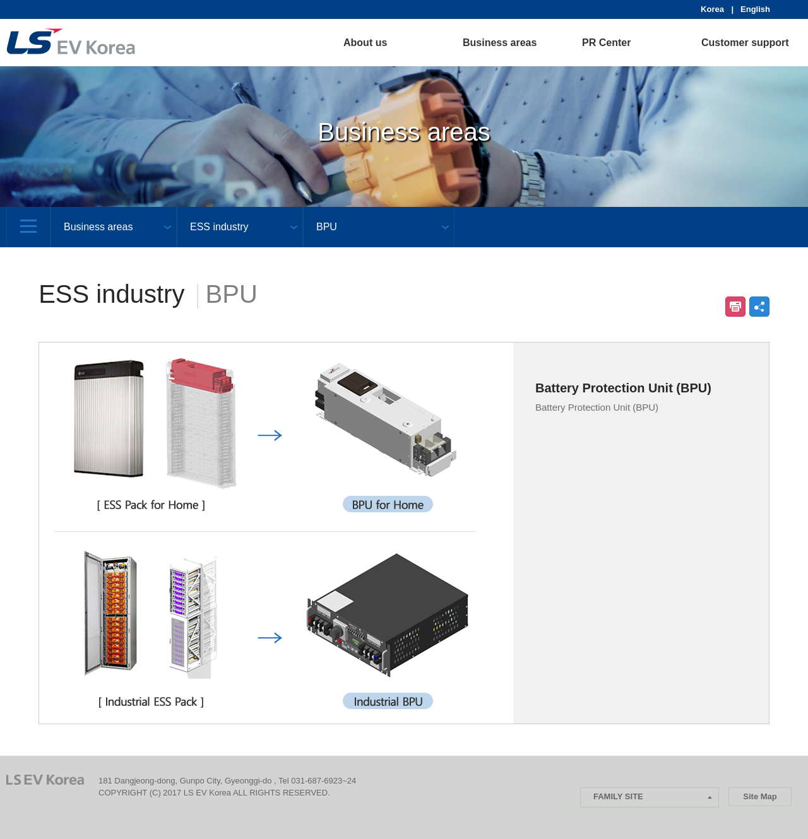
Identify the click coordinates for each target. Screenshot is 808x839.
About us (365, 42)
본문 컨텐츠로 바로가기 (0, 0)
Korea (714, 9)
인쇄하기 (735, 306)
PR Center (606, 42)
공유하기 (759, 306)
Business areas (500, 42)
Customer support (745, 42)
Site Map (759, 796)
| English (751, 9)
